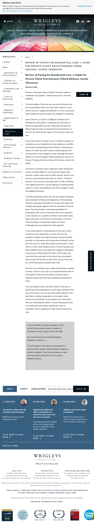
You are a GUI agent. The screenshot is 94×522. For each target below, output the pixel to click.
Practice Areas (25, 30)
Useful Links (71, 493)
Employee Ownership (8, 111)
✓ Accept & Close (83, 6)
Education (9, 104)
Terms (8, 490)
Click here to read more (13, 436)
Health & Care (10, 132)
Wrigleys (9, 56)
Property (8, 153)
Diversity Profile (53, 490)
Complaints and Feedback (36, 493)
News (40, 30)
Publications (78, 30)
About (11, 30)
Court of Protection (8, 97)
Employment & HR (10, 119)
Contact (67, 34)
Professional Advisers (9, 146)
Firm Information (81, 490)
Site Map (21, 493)
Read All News (10, 446)
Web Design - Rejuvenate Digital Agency (47, 501)
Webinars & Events (57, 30)
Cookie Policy (66, 490)
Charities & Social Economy (10, 81)
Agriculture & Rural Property (10, 73)
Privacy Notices (38, 490)
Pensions (8, 139)
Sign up (81, 389)
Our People (54, 34)
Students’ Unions (12, 158)
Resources (27, 34)
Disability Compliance (21, 490)
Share (82, 94)
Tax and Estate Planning (10, 165)
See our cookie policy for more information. (18, 11)
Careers (40, 34)
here (45, 340)
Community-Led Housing (11, 89)
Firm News (9, 126)
